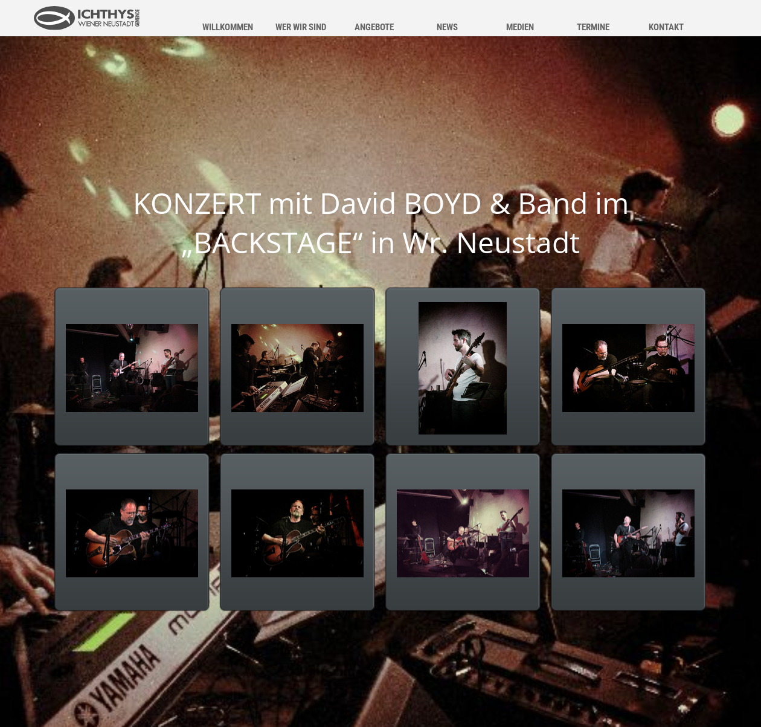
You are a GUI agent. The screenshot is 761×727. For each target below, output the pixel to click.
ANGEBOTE (374, 27)
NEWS (447, 27)
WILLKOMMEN (227, 27)
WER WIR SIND (300, 27)
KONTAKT (666, 27)
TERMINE (593, 27)
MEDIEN (520, 27)
